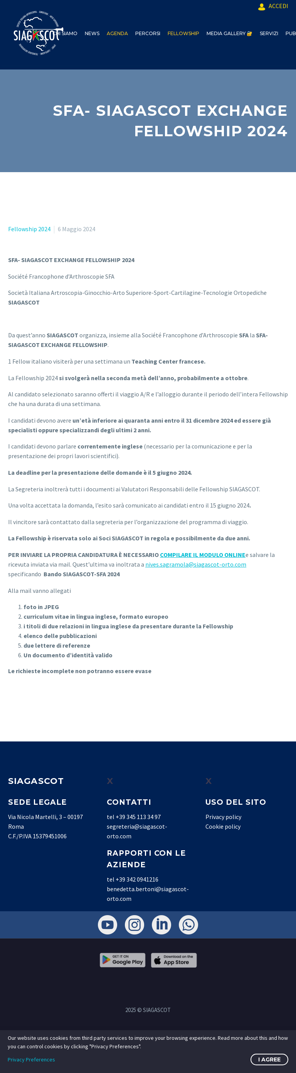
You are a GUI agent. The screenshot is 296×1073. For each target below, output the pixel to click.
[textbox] (148, 120)
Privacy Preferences (31, 1059)
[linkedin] (161, 924)
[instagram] (134, 924)
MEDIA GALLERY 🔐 (229, 33)
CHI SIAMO (64, 33)
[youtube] (107, 924)
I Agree (269, 1059)
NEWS (92, 33)
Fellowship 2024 (29, 229)
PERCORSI (147, 33)
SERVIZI (269, 33)
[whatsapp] (188, 924)
